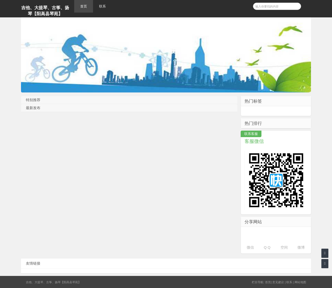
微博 (301, 247)
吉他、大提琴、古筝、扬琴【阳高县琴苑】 (45, 10)
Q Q (267, 247)
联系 (102, 6)
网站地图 (300, 282)
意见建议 (278, 282)
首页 (83, 6)
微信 (250, 247)
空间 (284, 247)
